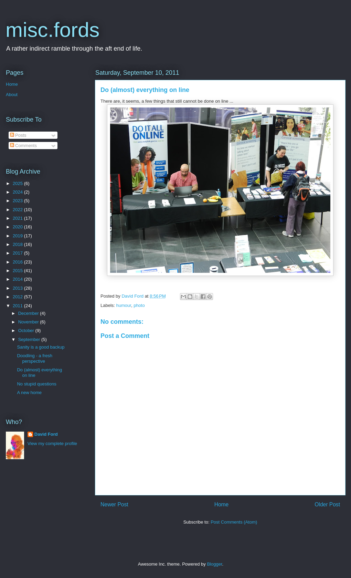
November (29, 321)
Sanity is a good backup (40, 347)
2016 (18, 262)
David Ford (46, 434)
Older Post (327, 504)
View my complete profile (52, 443)
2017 (18, 253)
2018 (18, 244)
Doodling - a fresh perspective (34, 358)
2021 (18, 218)
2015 (18, 270)
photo (139, 305)
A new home (29, 392)
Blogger (214, 564)
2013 (18, 288)
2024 (18, 192)
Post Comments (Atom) (234, 522)
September (29, 339)
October (26, 330)
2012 (18, 296)
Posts (18, 135)
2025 (18, 183)
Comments (23, 145)
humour (123, 305)
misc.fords (52, 29)
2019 (18, 235)
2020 (18, 226)
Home (221, 504)
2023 (18, 200)
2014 (18, 279)
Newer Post (114, 504)
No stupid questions (36, 383)
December (29, 313)
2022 (18, 209)
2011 (18, 305)
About (12, 94)
